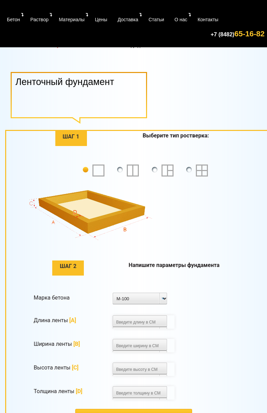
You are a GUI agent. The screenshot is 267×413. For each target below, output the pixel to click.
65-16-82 (238, 33)
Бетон (13, 19)
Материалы (72, 19)
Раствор (39, 19)
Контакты (208, 19)
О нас (181, 19)
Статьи (156, 19)
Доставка (128, 19)
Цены (101, 19)
